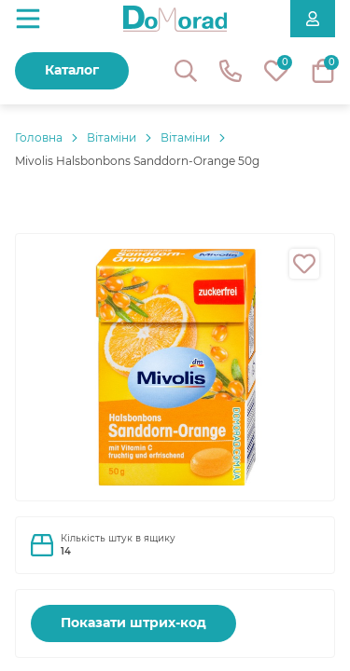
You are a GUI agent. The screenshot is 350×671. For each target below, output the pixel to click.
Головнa (39, 137)
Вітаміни (111, 137)
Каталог (72, 70)
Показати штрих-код (133, 622)
